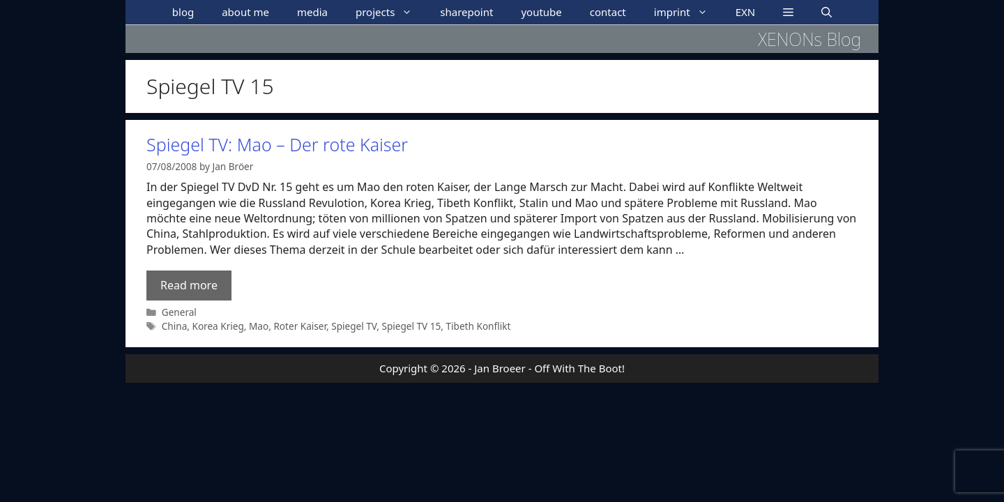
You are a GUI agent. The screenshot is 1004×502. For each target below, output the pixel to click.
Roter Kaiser (299, 326)
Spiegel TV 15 (411, 326)
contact (608, 12)
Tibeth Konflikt (478, 326)
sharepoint (466, 12)
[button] (788, 12)
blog (183, 12)
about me (245, 12)
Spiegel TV (353, 326)
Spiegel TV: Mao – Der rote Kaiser (277, 144)
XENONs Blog (809, 39)
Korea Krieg (217, 326)
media (312, 12)
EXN (746, 12)
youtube (541, 12)
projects (391, 12)
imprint (688, 12)
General (179, 312)
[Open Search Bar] (826, 12)
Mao (258, 326)
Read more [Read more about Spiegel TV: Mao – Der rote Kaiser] (189, 285)
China (175, 326)
